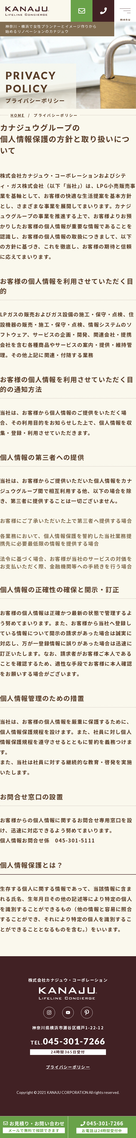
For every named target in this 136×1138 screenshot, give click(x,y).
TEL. (68, 1046)
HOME (17, 115)
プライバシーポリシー (68, 1067)
